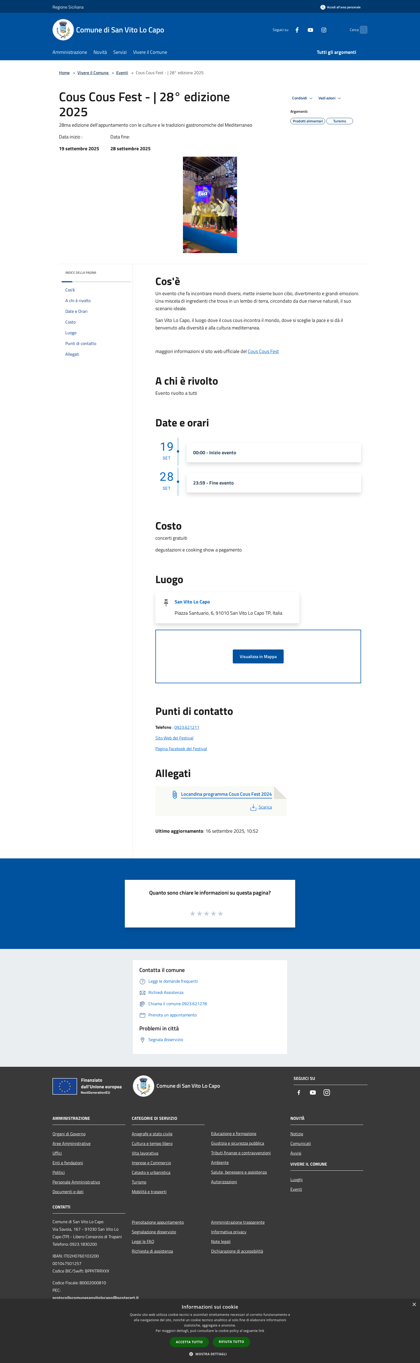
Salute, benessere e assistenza (239, 1172)
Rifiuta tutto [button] (231, 1341)
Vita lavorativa (145, 1153)
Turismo (139, 1182)
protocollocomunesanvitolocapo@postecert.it (95, 1297)
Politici (58, 1172)
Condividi (303, 98)
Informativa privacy (228, 1232)
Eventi (122, 72)
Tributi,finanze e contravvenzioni (241, 1153)
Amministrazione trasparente (238, 1222)
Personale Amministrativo (76, 1182)
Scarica (260, 807)
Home (64, 72)
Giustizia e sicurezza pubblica (237, 1143)
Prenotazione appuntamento (158, 1222)
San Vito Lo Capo (192, 601)
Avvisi (295, 1153)
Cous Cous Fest (263, 351)
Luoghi (296, 1179)
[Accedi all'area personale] (340, 7)
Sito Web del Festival (174, 738)
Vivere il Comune (93, 72)
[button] (210, 1354)
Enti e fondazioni (67, 1162)
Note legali (221, 1241)
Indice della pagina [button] (80, 272)
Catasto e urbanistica (151, 1172)
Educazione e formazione (233, 1133)
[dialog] (210, 1331)
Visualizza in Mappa (258, 656)
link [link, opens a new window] (261, 1330)
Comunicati (300, 1143)
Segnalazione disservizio (154, 1232)
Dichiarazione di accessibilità (237, 1251)
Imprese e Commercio (151, 1162)
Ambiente (220, 1162)
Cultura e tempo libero (152, 1143)
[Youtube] (300, 29)
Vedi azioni (330, 98)
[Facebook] (286, 29)
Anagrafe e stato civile (152, 1134)
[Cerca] (361, 29)
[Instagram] (313, 29)
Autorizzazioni (224, 1181)
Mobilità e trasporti (149, 1191)
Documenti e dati (68, 1191)
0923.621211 (186, 727)
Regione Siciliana (68, 7)
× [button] (414, 1305)
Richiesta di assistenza (152, 1251)
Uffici (57, 1153)
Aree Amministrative (71, 1143)
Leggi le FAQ (143, 1241)
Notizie (296, 1134)
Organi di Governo (68, 1134)
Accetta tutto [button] (189, 1342)
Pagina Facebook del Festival (181, 748)
